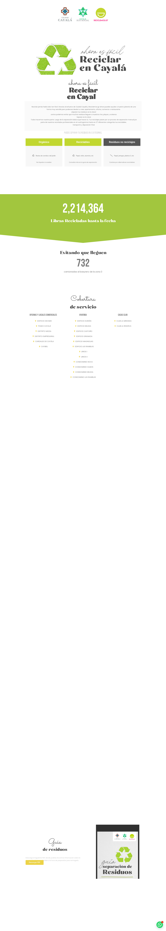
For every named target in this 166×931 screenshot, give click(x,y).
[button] (35, 862)
